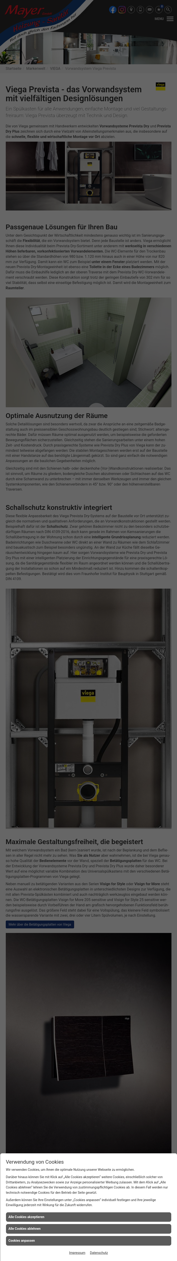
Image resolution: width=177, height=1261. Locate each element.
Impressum (77, 1253)
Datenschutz (99, 1253)
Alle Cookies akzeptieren (26, 1217)
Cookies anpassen (22, 1240)
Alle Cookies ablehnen (25, 1228)
